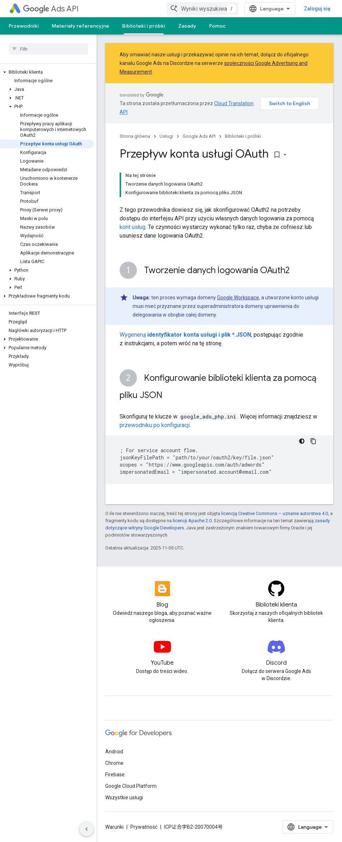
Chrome (114, 763)
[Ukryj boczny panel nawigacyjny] (86, 829)
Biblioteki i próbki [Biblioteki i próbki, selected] (143, 26)
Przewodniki (24, 26)
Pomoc (217, 26)
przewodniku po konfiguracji (155, 425)
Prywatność (143, 827)
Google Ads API (199, 136)
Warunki (114, 827)
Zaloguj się (317, 8)
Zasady (187, 26)
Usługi (166, 136)
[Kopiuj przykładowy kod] (313, 441)
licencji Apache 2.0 (192, 520)
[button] (47, 72)
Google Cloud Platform (131, 786)
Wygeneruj (185, 334)
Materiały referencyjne (80, 26)
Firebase (115, 774)
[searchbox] (48, 49)
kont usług (132, 227)
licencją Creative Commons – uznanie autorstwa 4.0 (274, 513)
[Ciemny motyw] (302, 441)
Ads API (51, 9)
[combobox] (203, 8)
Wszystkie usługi (124, 797)
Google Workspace (238, 297)
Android (114, 751)
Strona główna (135, 136)
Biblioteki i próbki (243, 136)
